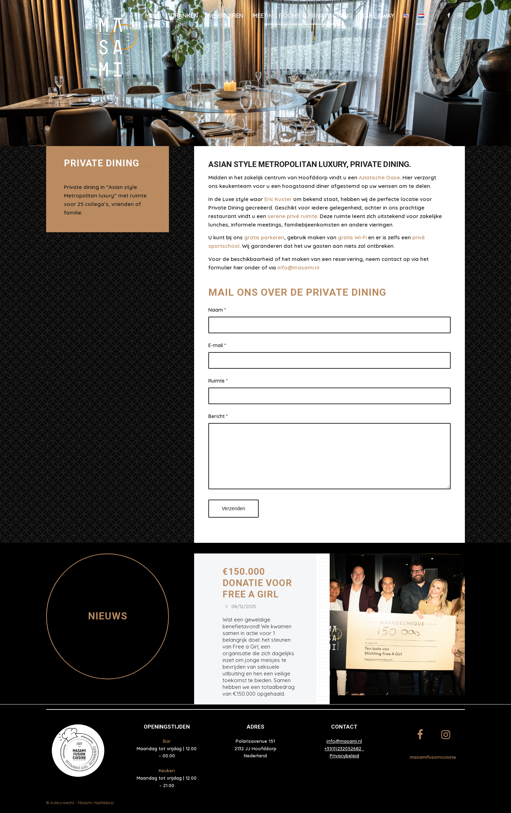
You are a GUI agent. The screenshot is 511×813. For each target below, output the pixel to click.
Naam (217, 310)
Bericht (218, 416)
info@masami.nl (344, 741)
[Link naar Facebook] (449, 15)
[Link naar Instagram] (459, 15)
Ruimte (218, 381)
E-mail (217, 345)
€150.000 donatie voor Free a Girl (257, 583)
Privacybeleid (344, 755)
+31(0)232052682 (344, 748)
